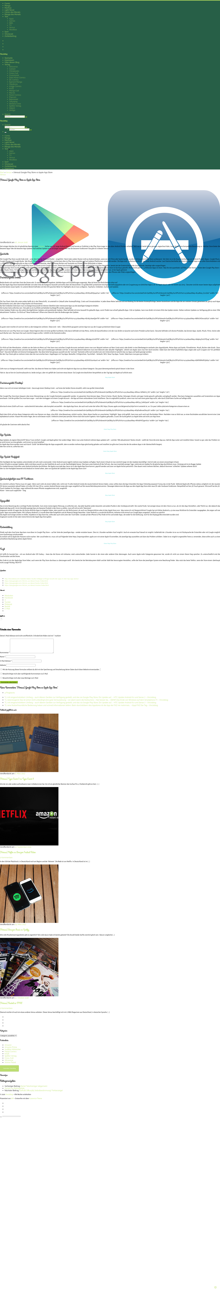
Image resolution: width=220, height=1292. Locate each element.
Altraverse (9, 1063)
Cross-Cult (9, 1061)
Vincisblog (9, 1097)
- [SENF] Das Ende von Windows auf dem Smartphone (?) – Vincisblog (86, 703)
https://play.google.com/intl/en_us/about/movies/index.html (27, 585)
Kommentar (5, 655)
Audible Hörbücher (13, 1052)
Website (3, 668)
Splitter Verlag (10, 1059)
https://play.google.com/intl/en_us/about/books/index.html (26, 583)
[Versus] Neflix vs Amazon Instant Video (18, 855)
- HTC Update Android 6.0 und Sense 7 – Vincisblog (80, 700)
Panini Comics (10, 1054)
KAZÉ (7, 1056)
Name (2, 659)
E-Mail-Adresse (6, 664)
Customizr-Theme (35, 1101)
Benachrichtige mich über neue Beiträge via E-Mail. (21, 681)
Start (2, 172)
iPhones (41, 246)
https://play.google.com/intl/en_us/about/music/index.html (26, 581)
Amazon (8, 1048)
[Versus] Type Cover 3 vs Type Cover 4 (17, 781)
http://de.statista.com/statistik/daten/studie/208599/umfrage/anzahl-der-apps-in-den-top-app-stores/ (42, 579)
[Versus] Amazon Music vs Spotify (14, 932)
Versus (9, 172)
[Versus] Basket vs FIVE (11, 1006)
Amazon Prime (11, 1050)
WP (12, 1101)
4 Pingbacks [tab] (10, 695)
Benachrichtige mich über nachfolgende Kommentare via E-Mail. (25, 676)
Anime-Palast (10, 1065)
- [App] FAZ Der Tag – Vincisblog (81, 708)
